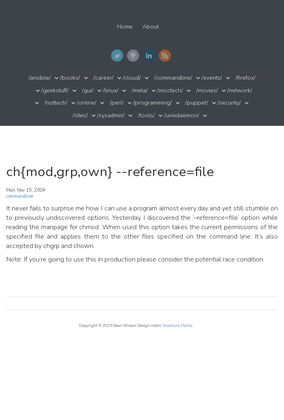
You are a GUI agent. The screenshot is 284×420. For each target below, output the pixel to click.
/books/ (70, 78)
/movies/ (207, 90)
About (150, 27)
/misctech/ (170, 90)
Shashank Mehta (178, 325)
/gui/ (87, 90)
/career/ (103, 78)
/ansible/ (40, 78)
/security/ (229, 103)
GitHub (133, 55)
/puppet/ (196, 103)
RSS (165, 55)
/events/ (212, 78)
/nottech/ (55, 103)
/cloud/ (132, 78)
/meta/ (140, 90)
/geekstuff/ (55, 90)
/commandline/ (173, 78)
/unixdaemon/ (181, 115)
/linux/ (110, 90)
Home (125, 27)
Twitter (117, 55)
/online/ (86, 103)
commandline (19, 196)
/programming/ (152, 103)
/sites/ (80, 115)
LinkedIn (149, 55)
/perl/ (117, 103)
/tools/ (146, 115)
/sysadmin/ (110, 115)
